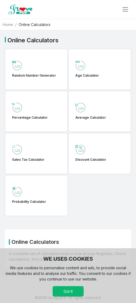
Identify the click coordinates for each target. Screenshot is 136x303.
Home (8, 24)
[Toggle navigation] (125, 9)
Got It (68, 291)
